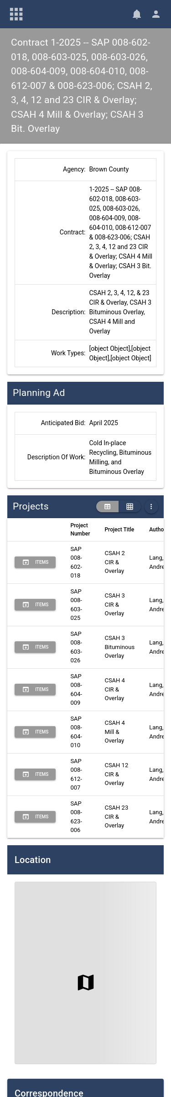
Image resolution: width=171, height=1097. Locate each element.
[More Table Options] (151, 507)
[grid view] (130, 507)
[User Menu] (156, 14)
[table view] (107, 507)
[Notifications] (136, 14)
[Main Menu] (16, 14)
